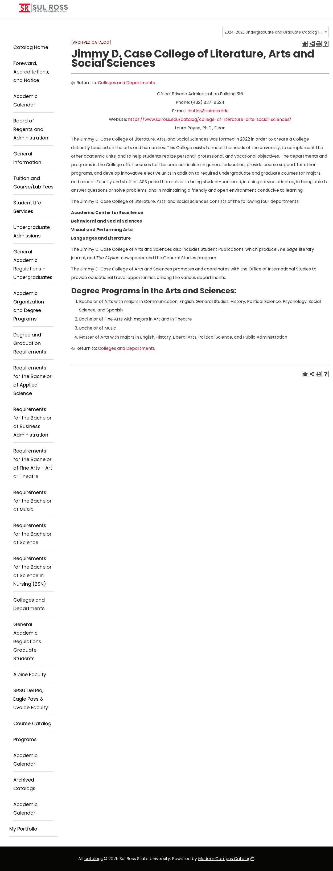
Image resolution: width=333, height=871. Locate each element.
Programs (25, 739)
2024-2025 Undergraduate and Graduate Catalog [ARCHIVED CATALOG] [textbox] (273, 32)
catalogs (93, 859)
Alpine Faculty (29, 674)
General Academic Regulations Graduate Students (27, 641)
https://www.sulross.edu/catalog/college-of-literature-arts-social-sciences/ (209, 119)
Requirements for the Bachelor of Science (32, 534)
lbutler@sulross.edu (207, 111)
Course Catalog (32, 723)
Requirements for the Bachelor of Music (32, 501)
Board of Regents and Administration (30, 129)
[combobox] (275, 32)
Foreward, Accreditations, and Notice (31, 72)
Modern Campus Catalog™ (226, 859)
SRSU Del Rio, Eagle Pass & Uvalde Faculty (30, 699)
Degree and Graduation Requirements (29, 343)
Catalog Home (30, 47)
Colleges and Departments (126, 83)
